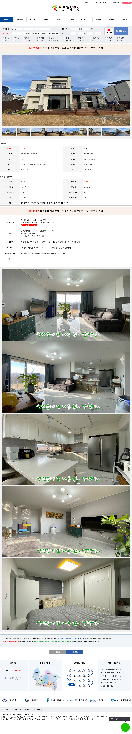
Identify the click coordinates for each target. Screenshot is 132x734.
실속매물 (112, 19)
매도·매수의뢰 (97, 2)
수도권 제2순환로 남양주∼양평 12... (111, 676)
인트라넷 (37, 709)
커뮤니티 (105, 2)
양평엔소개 (88, 2)
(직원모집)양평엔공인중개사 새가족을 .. (111, 669)
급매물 (59, 19)
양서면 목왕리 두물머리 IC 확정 (109, 682)
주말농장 (99, 19)
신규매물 (46, 19)
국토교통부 (35, 700)
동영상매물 (116, 2)
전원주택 (20, 19)
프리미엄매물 (86, 19)
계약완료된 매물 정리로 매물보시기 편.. (111, 679)
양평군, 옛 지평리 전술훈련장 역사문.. (111, 673)
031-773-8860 (88, 170)
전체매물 (6, 19)
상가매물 (125, 19)
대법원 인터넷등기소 (57, 700)
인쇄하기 (57, 652)
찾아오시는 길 (17, 709)
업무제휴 (28, 709)
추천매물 (72, 19)
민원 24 (100, 700)
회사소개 (6, 709)
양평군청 (13, 700)
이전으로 (74, 652)
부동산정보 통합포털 (125, 701)
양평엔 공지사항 (114, 663)
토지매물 (33, 19)
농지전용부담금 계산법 (107, 686)
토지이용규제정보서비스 (81, 701)
